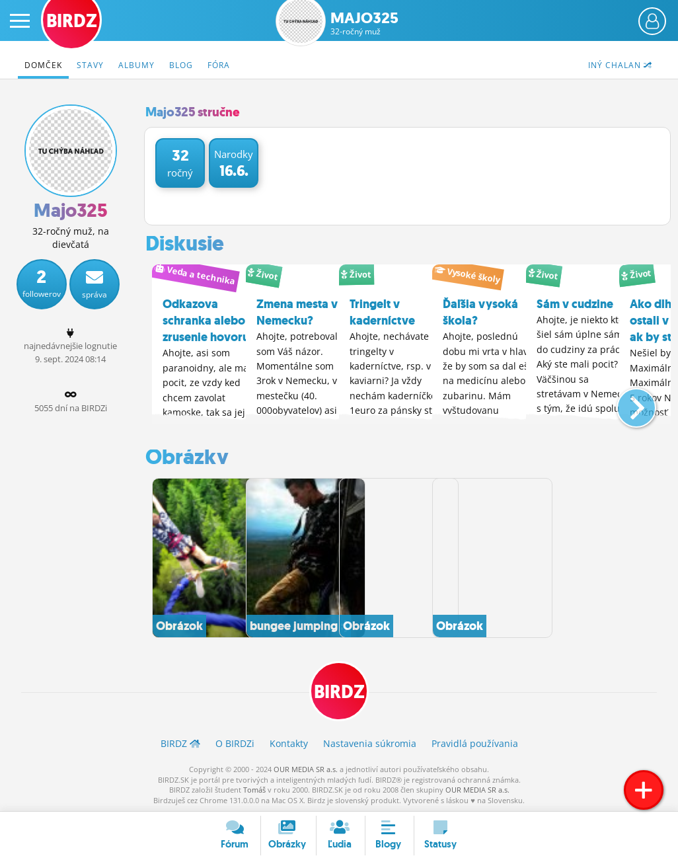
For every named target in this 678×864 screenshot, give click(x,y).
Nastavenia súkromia (369, 742)
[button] (625, 401)
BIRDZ (339, 691)
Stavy (90, 65)
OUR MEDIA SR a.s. (306, 768)
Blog (181, 65)
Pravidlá (475, 742)
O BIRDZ (234, 742)
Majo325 (364, 23)
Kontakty (289, 742)
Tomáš (254, 789)
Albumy (136, 65)
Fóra (218, 65)
